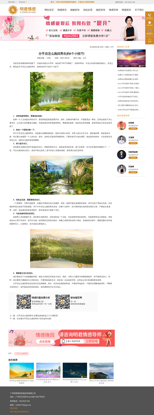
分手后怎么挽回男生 (21, 353)
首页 (102, 47)
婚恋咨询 (100, 10)
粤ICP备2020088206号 (19, 412)
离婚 (107, 47)
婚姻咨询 (74, 10)
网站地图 (13, 408)
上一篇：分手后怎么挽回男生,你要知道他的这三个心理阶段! (33, 316)
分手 (112, 47)
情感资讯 (62, 10)
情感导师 (113, 10)
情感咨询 (126, 10)
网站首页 (49, 10)
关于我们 (139, 10)
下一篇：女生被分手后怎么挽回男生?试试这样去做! (30, 319)
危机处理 (87, 10)
